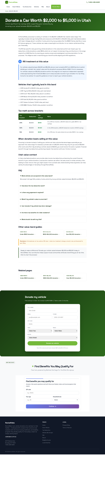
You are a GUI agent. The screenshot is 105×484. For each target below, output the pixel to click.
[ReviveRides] (11, 2)
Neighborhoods (46, 440)
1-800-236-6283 (93, 2)
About (48, 6)
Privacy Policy (66, 425)
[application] (52, 393)
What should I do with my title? (32, 219)
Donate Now (55, 6)
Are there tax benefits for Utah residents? (36, 213)
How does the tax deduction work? (33, 186)
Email (29, 314)
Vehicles (36, 6)
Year (29, 327)
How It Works (16, 6)
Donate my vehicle (52, 343)
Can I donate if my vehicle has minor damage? (37, 206)
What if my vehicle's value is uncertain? (34, 199)
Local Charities (46, 442)
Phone (55, 314)
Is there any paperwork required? (33, 192)
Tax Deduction (27, 6)
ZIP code (30, 321)
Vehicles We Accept (47, 432)
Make (54, 327)
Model (29, 334)
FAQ (43, 6)
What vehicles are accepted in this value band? (37, 176)
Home (8, 6)
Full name (30, 307)
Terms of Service (67, 427)
